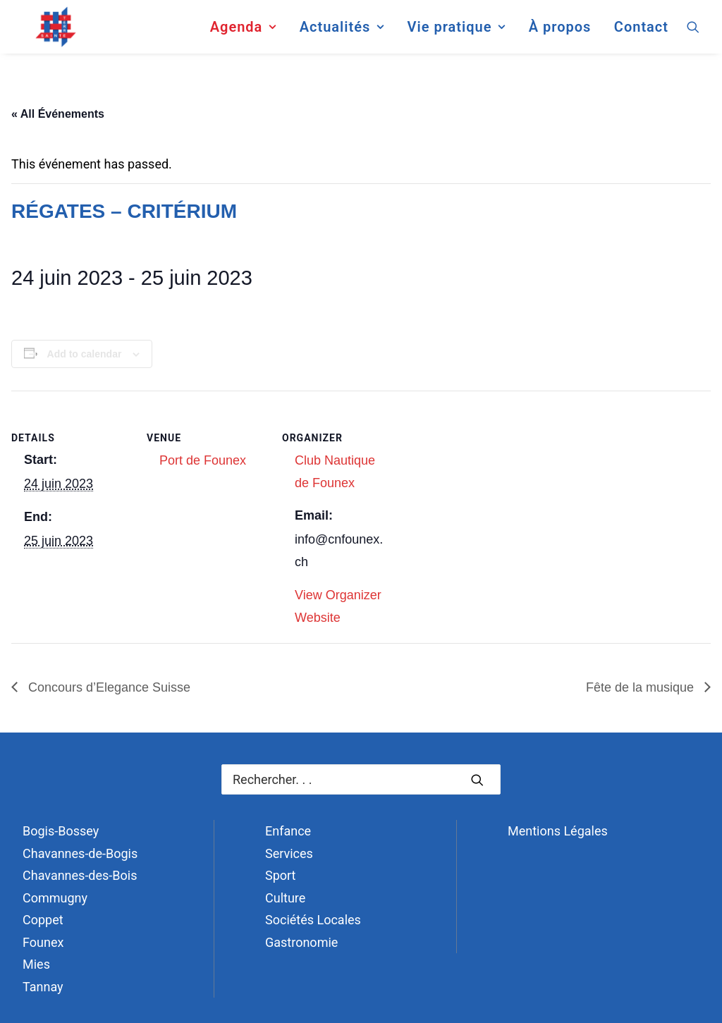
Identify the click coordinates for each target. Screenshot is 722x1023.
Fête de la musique (641, 687)
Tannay (43, 986)
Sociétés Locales (313, 919)
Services (289, 853)
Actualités (342, 31)
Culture (285, 897)
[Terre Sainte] (47, 31)
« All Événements (57, 114)
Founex (43, 942)
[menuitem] (243, 31)
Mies (36, 964)
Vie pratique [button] (456, 31)
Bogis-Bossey (61, 830)
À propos (560, 31)
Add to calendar (84, 354)
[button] (693, 31)
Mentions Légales (558, 830)
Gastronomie (301, 942)
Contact (641, 31)
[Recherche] (361, 779)
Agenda (243, 31)
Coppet (43, 919)
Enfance (288, 830)
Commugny (55, 897)
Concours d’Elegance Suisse (107, 687)
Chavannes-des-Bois (80, 875)
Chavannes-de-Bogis (80, 853)
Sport (280, 875)
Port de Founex (202, 460)
